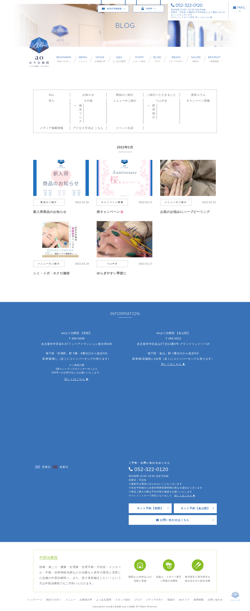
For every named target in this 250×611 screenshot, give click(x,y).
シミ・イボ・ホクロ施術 (51, 273)
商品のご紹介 (125, 94)
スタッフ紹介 (139, 59)
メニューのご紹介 (125, 100)
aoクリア (184, 599)
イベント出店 (125, 127)
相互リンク (80, 113)
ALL (51, 94)
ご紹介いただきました (161, 94)
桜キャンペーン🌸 (110, 211)
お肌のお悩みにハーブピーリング (185, 211)
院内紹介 (153, 111)
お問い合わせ (215, 599)
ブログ (157, 59)
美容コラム (198, 94)
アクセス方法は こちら (88, 127)
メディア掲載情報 (51, 127)
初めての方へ (63, 59)
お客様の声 (100, 59)
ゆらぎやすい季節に (112, 273)
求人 (51, 100)
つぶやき (161, 100)
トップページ (34, 599)
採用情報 (214, 59)
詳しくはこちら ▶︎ (76, 379)
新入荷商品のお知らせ (49, 211)
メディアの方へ (176, 59)
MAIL (239, 7)
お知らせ (88, 94)
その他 (88, 100)
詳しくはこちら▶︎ (203, 17)
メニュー (83, 59)
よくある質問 (119, 59)
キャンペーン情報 (198, 100)
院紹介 (196, 59)
